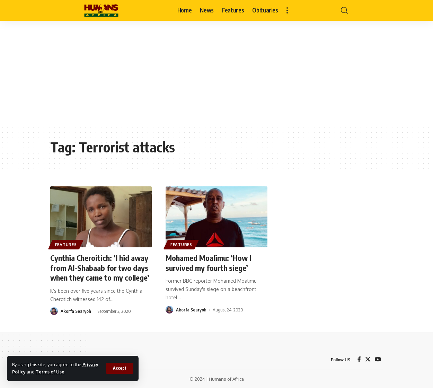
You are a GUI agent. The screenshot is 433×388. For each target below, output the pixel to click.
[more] (287, 10)
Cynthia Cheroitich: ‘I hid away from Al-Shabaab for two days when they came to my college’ (99, 267)
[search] (344, 10)
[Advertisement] (216, 72)
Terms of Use (50, 371)
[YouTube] (378, 359)
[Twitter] (367, 359)
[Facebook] (359, 359)
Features (66, 244)
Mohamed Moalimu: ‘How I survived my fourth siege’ (208, 263)
